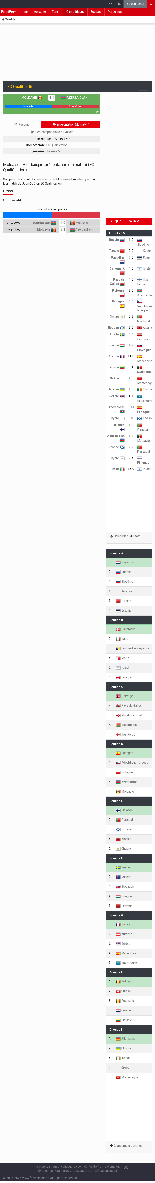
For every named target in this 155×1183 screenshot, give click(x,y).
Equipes (96, 11)
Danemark (125, 629)
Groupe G (116, 915)
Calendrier (121, 536)
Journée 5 (53, 151)
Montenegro (127, 1077)
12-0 (131, 469)
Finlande (124, 810)
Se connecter (135, 4)
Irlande (144, 389)
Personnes (115, 11)
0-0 (131, 251)
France (117, 356)
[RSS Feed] (126, 1167)
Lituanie (116, 367)
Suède (117, 334)
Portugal (124, 820)
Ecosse (116, 327)
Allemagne (126, 1039)
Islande (123, 877)
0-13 (131, 407)
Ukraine (116, 389)
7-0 (131, 257)
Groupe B (116, 620)
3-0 (131, 290)
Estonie (145, 258)
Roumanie (125, 1001)
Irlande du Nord (129, 715)
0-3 (131, 316)
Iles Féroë (125, 734)
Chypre (117, 316)
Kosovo (145, 251)
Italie (118, 469)
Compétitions (75, 11)
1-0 (63, 222)
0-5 (131, 458)
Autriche (124, 934)
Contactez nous (46, 1166)
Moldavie (31, 97)
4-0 (131, 268)
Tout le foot (12, 19)
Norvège (124, 696)
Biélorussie (126, 725)
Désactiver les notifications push (94, 1171)
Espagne (124, 753)
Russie (117, 240)
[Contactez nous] (118, 1167)
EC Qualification (56, 145)
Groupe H (116, 972)
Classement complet (128, 1146)
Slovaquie (125, 886)
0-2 (131, 447)
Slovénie (124, 581)
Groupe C (116, 687)
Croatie (123, 1010)
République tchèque (144, 306)
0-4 (131, 367)
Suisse (123, 991)
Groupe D (116, 744)
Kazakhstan (126, 963)
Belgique (124, 981)
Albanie (145, 327)
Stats (136, 536)
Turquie (117, 251)
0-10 (131, 418)
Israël (144, 268)
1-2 (131, 345)
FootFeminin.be (14, 11)
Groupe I (116, 1029)
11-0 (131, 356)
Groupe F (116, 858)
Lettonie (124, 906)
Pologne (124, 772)
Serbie (117, 396)
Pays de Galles (129, 705)
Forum (56, 11)
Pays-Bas (125, 562)
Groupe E (116, 801)
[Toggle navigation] (143, 87)
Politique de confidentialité (78, 1166)
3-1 (51, 97)
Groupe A (116, 553)
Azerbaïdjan (74, 97)
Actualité (40, 11)
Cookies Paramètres (53, 1171)
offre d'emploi (109, 1166)
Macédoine (126, 953)
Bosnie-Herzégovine (132, 648)
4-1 (131, 396)
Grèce (117, 378)
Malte (122, 658)
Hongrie (116, 345)
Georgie (124, 677)
